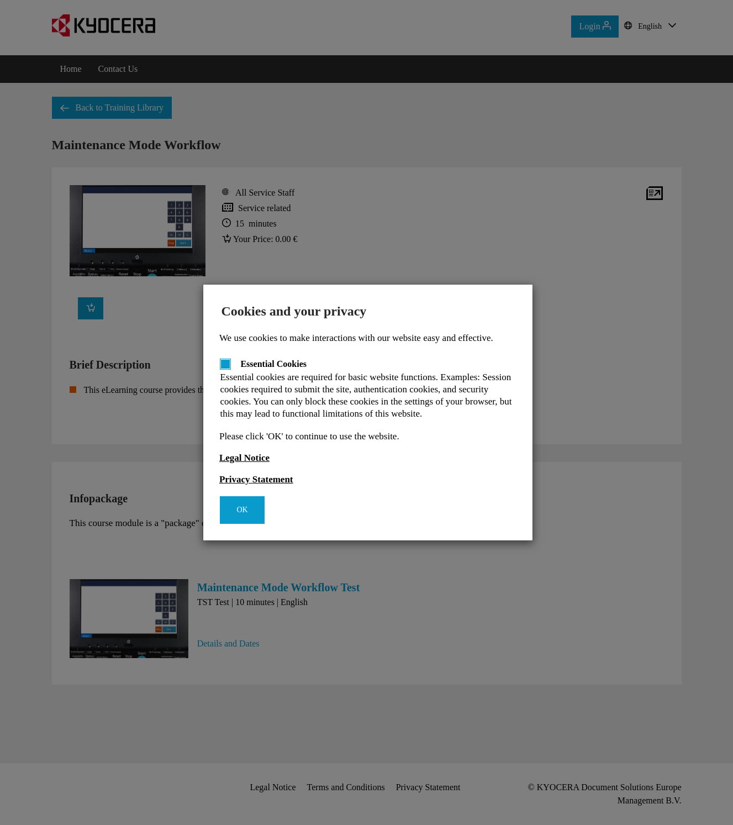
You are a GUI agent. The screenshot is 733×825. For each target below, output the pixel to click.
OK (241, 510)
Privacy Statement (256, 479)
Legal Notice (244, 458)
